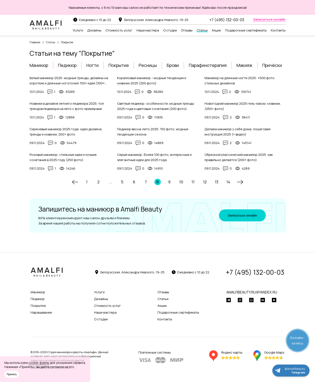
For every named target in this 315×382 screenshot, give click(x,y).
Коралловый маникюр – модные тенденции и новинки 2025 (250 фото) (151, 80)
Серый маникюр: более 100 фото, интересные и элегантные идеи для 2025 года (154, 157)
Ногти (92, 65)
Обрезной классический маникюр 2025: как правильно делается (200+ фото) (239, 157)
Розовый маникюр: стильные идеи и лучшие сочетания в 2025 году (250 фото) (63, 157)
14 (228, 181)
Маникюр (39, 65)
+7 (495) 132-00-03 (226, 19)
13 (216, 181)
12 (205, 181)
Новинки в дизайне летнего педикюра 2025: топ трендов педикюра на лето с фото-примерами (67, 106)
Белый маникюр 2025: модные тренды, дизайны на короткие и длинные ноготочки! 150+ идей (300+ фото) (69, 81)
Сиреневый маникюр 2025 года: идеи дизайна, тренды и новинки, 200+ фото (66, 132)
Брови (173, 65)
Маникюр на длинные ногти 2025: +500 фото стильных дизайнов (240, 80)
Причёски (272, 65)
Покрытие (118, 65)
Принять (12, 374)
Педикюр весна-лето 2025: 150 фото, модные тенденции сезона (152, 132)
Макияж (244, 65)
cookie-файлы (38, 363)
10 (181, 181)
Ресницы (148, 65)
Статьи (50, 42)
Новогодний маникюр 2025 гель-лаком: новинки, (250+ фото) (243, 106)
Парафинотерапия (208, 65)
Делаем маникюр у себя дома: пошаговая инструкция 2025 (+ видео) (237, 132)
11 (192, 181)
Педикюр (67, 65)
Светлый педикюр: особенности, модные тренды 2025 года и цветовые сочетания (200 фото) (155, 106)
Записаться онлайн (242, 215)
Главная (35, 42)
